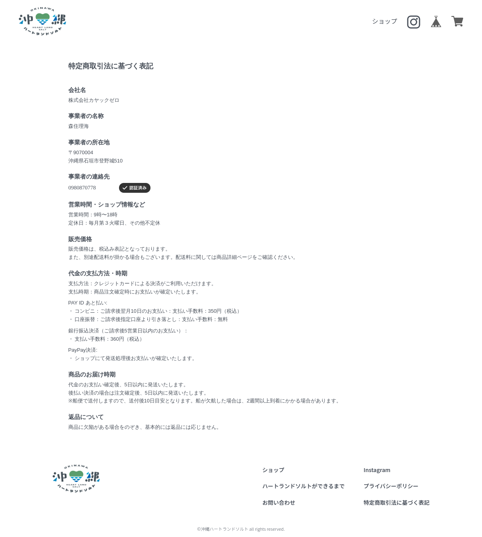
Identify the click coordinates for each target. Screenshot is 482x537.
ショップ (384, 21)
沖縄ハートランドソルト (42, 21)
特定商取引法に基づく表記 (397, 502)
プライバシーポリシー (391, 486)
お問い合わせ (278, 502)
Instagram (377, 470)
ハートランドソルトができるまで (303, 486)
